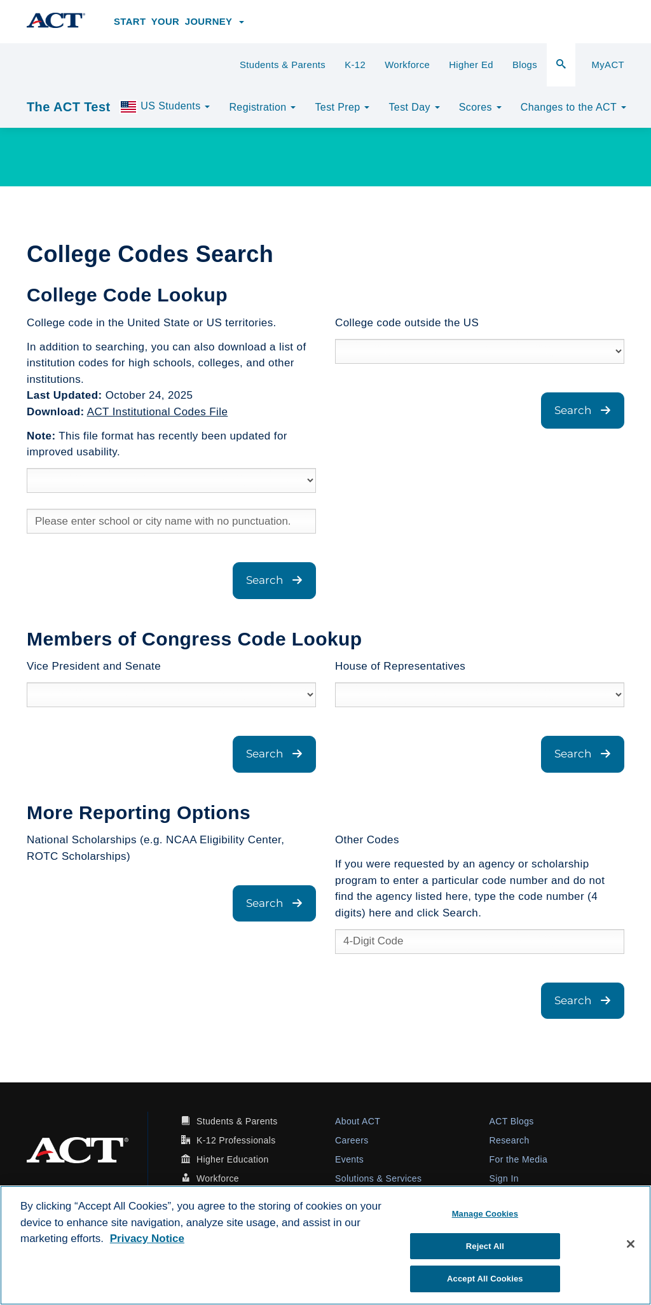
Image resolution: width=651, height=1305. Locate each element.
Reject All (485, 1246)
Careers (352, 1140)
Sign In (504, 1178)
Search (274, 580)
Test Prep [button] (342, 107)
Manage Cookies (485, 1214)
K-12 (355, 65)
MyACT (607, 65)
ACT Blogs (512, 1121)
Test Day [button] (413, 107)
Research (510, 1140)
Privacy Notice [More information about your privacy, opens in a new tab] (147, 1238)
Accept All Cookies (485, 1278)
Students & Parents (283, 65)
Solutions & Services (378, 1178)
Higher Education (232, 1159)
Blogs (524, 65)
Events (349, 1159)
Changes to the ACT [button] (573, 107)
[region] (325, 1245)
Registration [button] (262, 107)
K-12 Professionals (236, 1140)
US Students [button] (165, 107)
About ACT (357, 1121)
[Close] (631, 1244)
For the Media (519, 1159)
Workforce (407, 65)
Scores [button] (480, 107)
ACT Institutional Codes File (157, 412)
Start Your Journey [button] (179, 22)
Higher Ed (471, 65)
